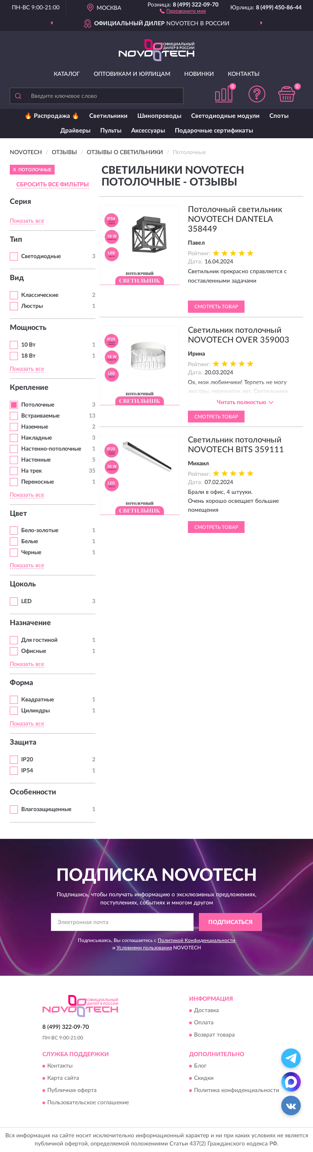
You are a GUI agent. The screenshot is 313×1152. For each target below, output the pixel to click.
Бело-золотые (39, 530)
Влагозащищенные (46, 809)
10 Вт (28, 345)
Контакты (244, 74)
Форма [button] (21, 683)
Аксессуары (148, 131)
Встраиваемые (40, 416)
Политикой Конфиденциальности (196, 940)
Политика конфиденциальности (236, 1091)
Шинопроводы (159, 116)
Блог (200, 1066)
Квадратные (37, 700)
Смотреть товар (216, 306)
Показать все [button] (27, 221)
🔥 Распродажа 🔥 (51, 116)
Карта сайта (63, 1078)
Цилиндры (35, 711)
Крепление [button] (29, 387)
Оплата (204, 1023)
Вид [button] (17, 278)
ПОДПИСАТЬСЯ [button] (230, 922)
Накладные (36, 438)
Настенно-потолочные (51, 449)
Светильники (108, 116)
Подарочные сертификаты (214, 131)
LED (26, 601)
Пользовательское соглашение (88, 1103)
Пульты (110, 131)
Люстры (32, 306)
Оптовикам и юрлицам (132, 74)
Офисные (33, 651)
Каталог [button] (67, 74)
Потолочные (37, 405)
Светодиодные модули (225, 116)
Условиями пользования (144, 947)
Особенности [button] (33, 792)
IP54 (27, 771)
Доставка (206, 1011)
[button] (183, 10)
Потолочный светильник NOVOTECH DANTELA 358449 (235, 219)
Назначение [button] (30, 623)
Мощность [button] (28, 328)
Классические (39, 295)
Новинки (199, 74)
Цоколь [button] (23, 584)
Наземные (34, 427)
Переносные (37, 482)
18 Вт (28, 356)
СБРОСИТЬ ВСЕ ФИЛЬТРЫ (52, 185)
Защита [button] (23, 742)
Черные (31, 552)
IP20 (27, 760)
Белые (29, 541)
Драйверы (75, 131)
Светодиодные (41, 256)
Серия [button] (20, 202)
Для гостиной (39, 640)
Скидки (204, 1078)
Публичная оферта (72, 1091)
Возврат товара (214, 1035)
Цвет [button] (18, 513)
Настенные (36, 460)
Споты (279, 116)
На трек (31, 471)
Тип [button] (16, 239)
